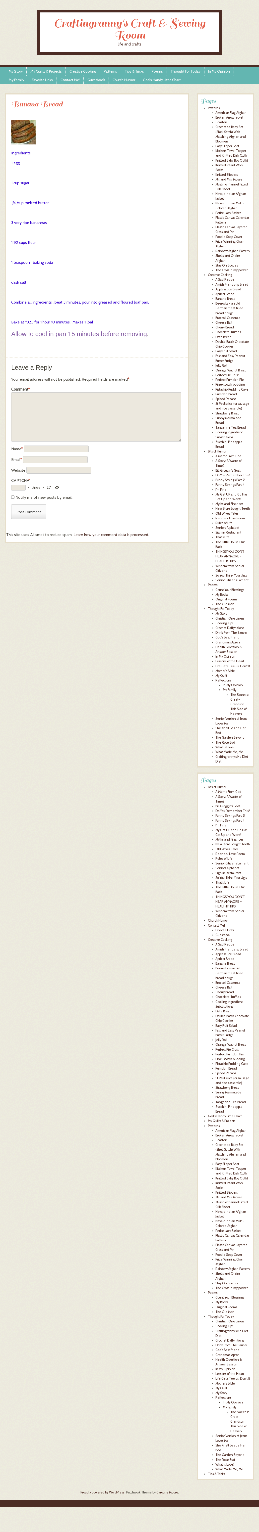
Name (17, 449)
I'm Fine (220, 490)
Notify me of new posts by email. (43, 497)
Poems (157, 71)
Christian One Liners (229, 618)
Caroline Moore (167, 1492)
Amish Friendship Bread (231, 284)
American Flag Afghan (231, 113)
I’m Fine (220, 825)
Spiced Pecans (225, 399)
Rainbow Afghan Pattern (232, 251)
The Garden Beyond (230, 737)
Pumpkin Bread (226, 394)
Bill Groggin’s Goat (227, 806)
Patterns (110, 71)
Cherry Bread (224, 327)
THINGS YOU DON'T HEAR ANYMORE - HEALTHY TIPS (230, 556)
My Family (16, 80)
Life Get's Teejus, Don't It (232, 666)
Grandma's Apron (227, 642)
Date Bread (223, 337)
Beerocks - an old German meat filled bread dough (229, 308)
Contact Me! (70, 80)
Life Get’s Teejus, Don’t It (232, 1378)
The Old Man (224, 604)
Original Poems (226, 599)
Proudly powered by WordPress (102, 1492)
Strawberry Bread (227, 413)
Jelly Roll (221, 365)
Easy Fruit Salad (226, 351)
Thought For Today (185, 71)
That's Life (222, 537)
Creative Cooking (82, 71)
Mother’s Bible (225, 1383)
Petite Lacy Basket (228, 213)
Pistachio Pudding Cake (231, 389)
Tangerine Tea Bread (230, 427)
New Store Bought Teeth (232, 508)
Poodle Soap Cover (228, 237)
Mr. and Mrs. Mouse (228, 179)
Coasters (221, 122)
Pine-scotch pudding (230, 384)
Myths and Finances (229, 504)
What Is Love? (225, 747)
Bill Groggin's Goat (228, 470)
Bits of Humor (217, 451)
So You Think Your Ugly (231, 575)
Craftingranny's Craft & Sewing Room (129, 29)
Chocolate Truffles (228, 332)
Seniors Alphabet (227, 528)
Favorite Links (42, 80)
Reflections (223, 680)
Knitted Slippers (226, 175)
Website (18, 470)
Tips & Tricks (134, 71)
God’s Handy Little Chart (162, 80)
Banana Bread (225, 299)
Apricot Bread (224, 294)
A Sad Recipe (224, 279)
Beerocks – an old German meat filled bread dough (229, 973)
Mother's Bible (225, 671)
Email (16, 459)
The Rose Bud (225, 742)
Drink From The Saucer (231, 632)
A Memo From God (228, 456)
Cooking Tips (224, 623)
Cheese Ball (223, 322)
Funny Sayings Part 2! (230, 480)
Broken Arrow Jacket (229, 117)
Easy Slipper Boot (227, 146)
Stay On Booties (226, 265)
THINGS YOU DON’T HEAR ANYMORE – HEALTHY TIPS (230, 901)
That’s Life (222, 882)
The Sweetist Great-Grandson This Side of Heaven (239, 704)
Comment (20, 389)
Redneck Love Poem (230, 518)
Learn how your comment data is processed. (111, 534)
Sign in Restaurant (228, 532)
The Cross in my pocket (231, 270)
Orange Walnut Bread (231, 370)
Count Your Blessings (229, 590)
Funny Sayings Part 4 (230, 485)
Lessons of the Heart (229, 661)
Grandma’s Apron (227, 1355)
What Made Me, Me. (229, 752)
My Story (16, 71)
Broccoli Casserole (228, 318)
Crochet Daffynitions (229, 628)
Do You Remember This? (232, 475)
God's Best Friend (227, 637)
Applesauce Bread (228, 289)
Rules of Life (224, 523)
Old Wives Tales (226, 513)
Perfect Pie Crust (227, 375)
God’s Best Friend (227, 1350)
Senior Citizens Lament (232, 580)
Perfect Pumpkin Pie (229, 380)
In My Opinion (219, 71)
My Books (221, 594)
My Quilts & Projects (46, 71)
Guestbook (96, 80)
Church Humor (124, 80)
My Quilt (221, 675)
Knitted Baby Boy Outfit (231, 160)
